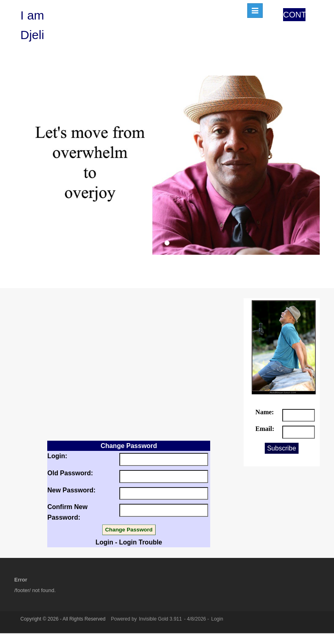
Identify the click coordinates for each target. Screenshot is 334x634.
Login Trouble (140, 542)
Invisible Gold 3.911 (161, 619)
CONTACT (294, 14)
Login (104, 542)
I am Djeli (32, 25)
